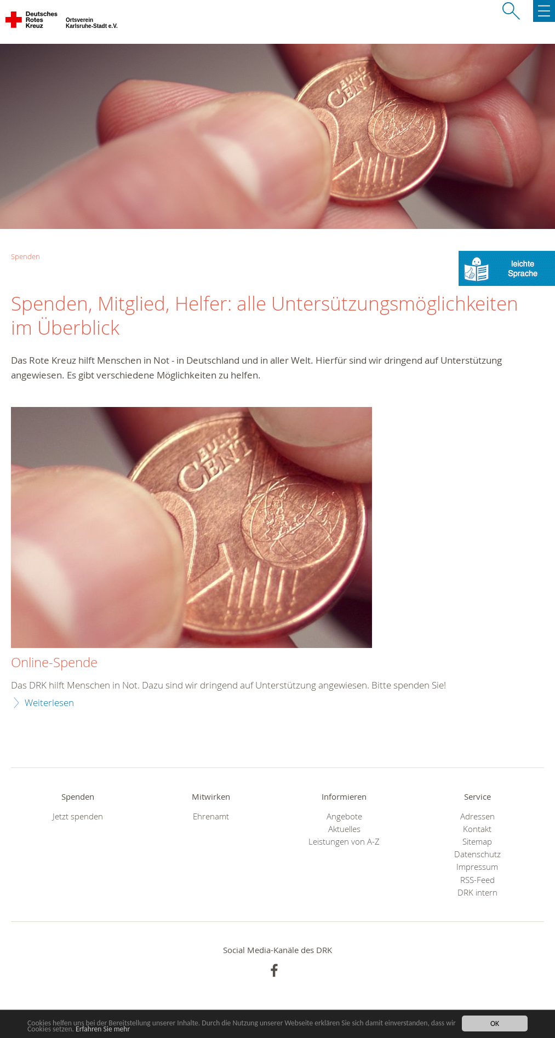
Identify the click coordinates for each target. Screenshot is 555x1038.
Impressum (477, 867)
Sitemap (477, 841)
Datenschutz (477, 854)
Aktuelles (344, 829)
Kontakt (477, 829)
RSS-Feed (477, 880)
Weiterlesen (49, 702)
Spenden (25, 256)
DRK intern (477, 892)
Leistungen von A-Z (344, 841)
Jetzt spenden (78, 816)
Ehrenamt (211, 816)
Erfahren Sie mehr (103, 1029)
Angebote (344, 816)
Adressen (477, 816)
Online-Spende (54, 663)
